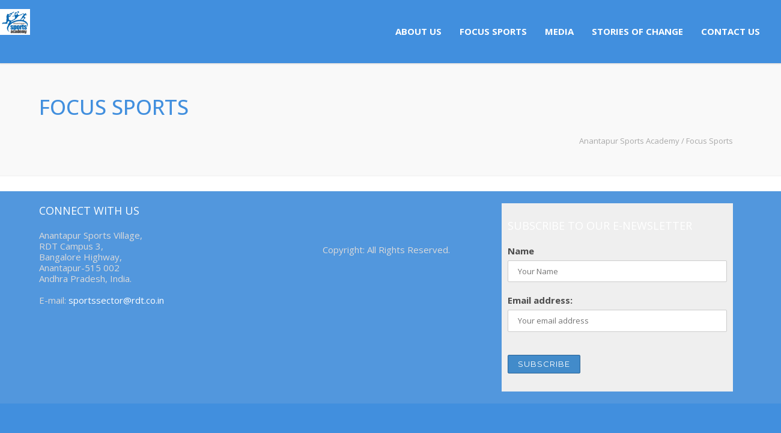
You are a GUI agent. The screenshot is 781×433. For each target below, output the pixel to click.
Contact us (730, 31)
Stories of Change (637, 31)
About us (418, 31)
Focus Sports (493, 31)
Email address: (540, 300)
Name (521, 251)
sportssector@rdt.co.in (116, 300)
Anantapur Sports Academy (629, 140)
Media (559, 31)
